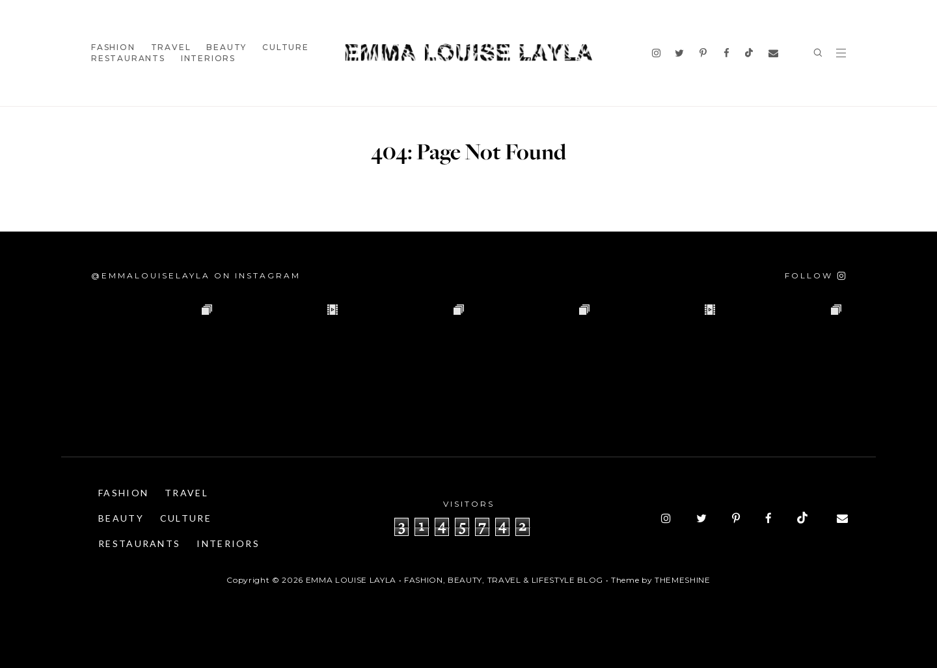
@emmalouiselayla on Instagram (196, 275)
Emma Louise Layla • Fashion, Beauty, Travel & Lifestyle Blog (454, 580)
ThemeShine (683, 580)
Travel (171, 47)
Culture (285, 47)
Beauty (226, 47)
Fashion (113, 47)
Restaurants (128, 58)
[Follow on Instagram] (815, 275)
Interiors (208, 58)
